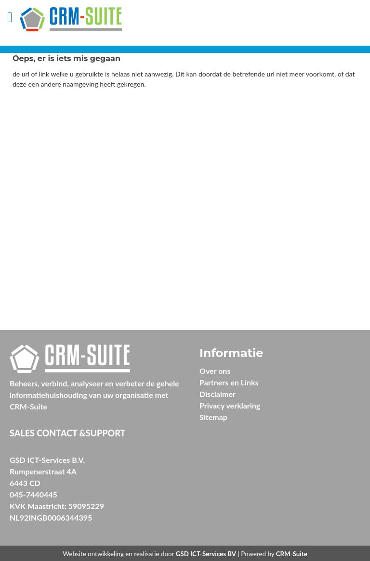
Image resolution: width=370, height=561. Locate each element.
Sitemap (213, 416)
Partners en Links (229, 382)
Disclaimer (217, 393)
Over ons (214, 370)
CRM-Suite (291, 554)
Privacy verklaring (229, 405)
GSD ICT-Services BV (206, 554)
